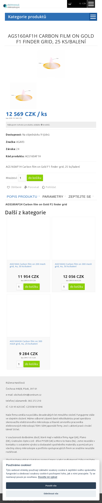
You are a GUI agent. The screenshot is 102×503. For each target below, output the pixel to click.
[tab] (23, 196)
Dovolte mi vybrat (47, 477)
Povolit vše (51, 485)
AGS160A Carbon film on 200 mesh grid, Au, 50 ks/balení (28, 265)
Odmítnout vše (51, 493)
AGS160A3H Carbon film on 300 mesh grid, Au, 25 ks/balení (26, 342)
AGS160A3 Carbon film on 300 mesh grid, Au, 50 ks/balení (73, 265)
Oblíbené (14, 187)
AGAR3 (20, 141)
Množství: (11, 178)
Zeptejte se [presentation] (79, 196)
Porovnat (31, 187)
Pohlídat (49, 187)
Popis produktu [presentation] (22, 196)
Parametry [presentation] (52, 196)
